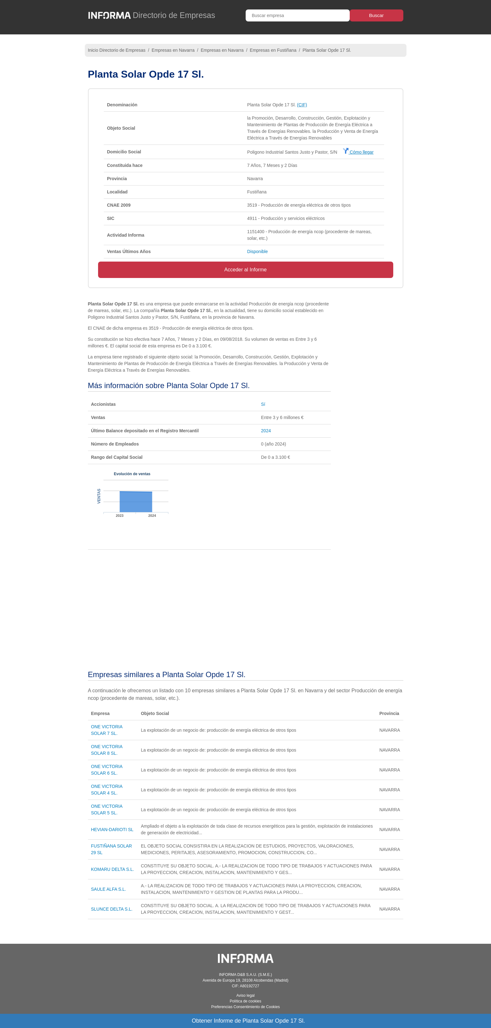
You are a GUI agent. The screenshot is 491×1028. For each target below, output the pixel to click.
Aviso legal (246, 995)
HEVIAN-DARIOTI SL (112, 829)
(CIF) (302, 104)
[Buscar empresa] (298, 15)
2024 (266, 430)
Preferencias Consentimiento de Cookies (245, 1007)
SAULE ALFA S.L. (108, 889)
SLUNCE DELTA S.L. (112, 909)
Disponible (257, 251)
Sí (263, 404)
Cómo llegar (358, 152)
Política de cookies (245, 1001)
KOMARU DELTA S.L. (112, 869)
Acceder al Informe (245, 269)
